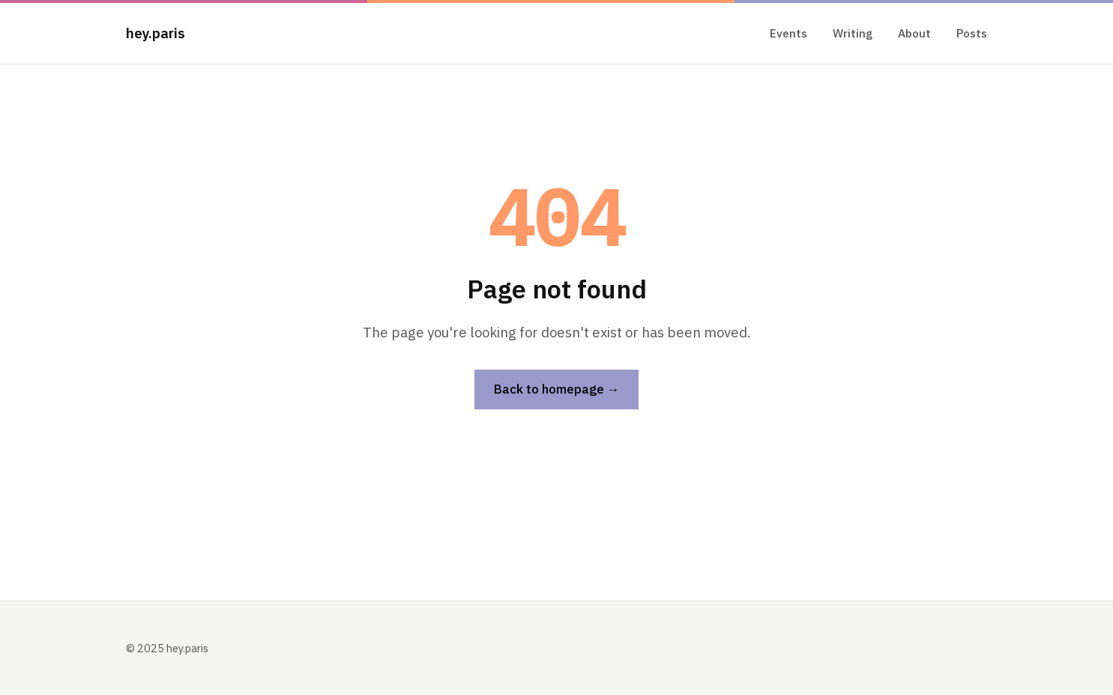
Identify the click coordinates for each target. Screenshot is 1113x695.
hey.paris (155, 33)
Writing (852, 32)
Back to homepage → (557, 389)
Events (788, 32)
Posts (971, 32)
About (914, 32)
